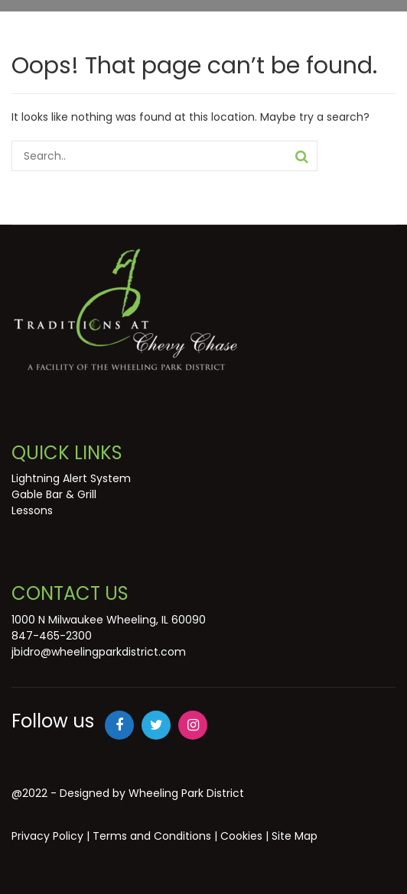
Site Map (294, 836)
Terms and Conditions (152, 836)
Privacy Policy (47, 836)
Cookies (241, 836)
